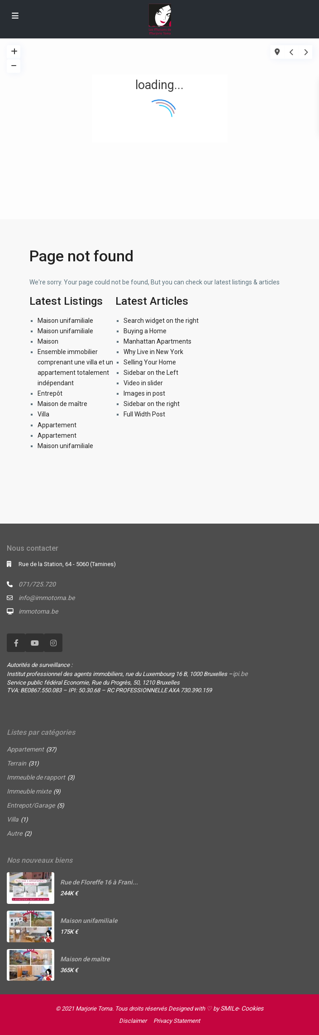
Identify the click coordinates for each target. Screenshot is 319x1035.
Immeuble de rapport (36, 777)
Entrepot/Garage (31, 805)
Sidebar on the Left (151, 372)
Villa (43, 414)
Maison (48, 341)
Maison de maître (62, 403)
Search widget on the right (161, 320)
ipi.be (240, 673)
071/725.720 (37, 584)
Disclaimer (133, 1020)
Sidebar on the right (152, 403)
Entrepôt (50, 393)
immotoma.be (38, 611)
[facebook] (16, 642)
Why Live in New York (153, 351)
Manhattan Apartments (157, 341)
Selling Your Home (150, 362)
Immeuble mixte (29, 791)
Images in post (144, 393)
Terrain (16, 763)
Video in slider (143, 383)
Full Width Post (144, 414)
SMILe (229, 1008)
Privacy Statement (176, 1020)
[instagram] (53, 642)
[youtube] (34, 642)
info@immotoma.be (47, 597)
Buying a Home (145, 331)
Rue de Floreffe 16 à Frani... (99, 882)
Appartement (57, 425)
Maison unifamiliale (65, 320)
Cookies (252, 1008)
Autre (14, 833)
